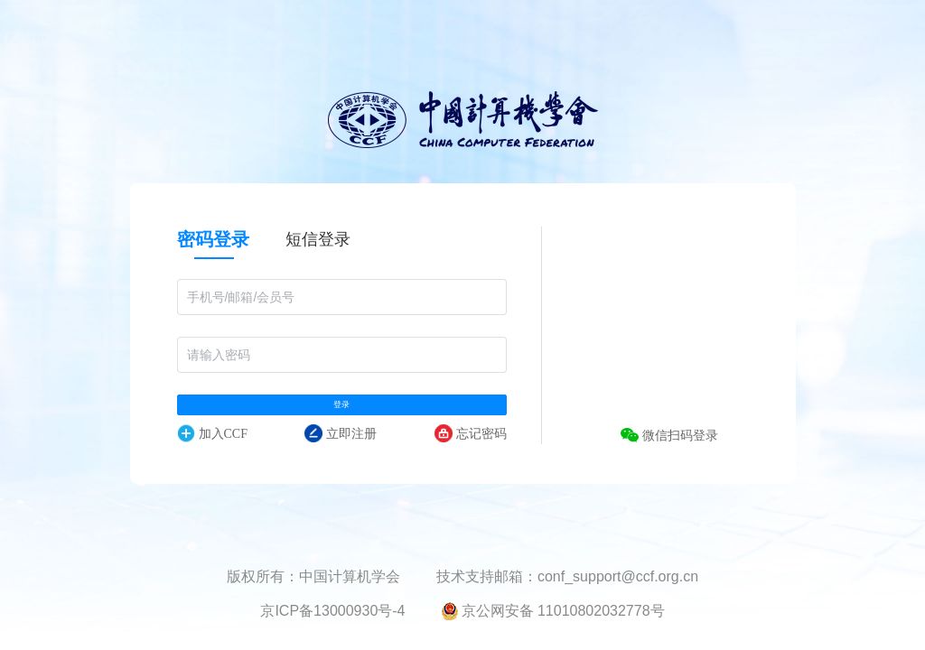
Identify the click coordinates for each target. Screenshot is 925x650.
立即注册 (340, 456)
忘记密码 (470, 456)
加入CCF (212, 456)
